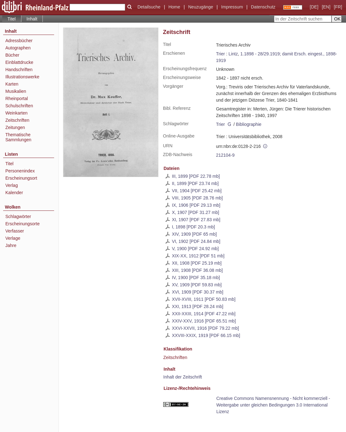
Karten (11, 84)
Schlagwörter (18, 216)
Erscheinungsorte (22, 223)
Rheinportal (16, 98)
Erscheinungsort (21, 178)
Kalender (14, 192)
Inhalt (31, 18)
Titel (9, 163)
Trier (220, 53)
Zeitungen (15, 127)
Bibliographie (248, 124)
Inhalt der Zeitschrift (182, 376)
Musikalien (15, 91)
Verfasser (14, 230)
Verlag (11, 185)
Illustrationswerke (22, 76)
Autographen (18, 47)
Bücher (12, 55)
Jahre (10, 245)
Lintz (233, 53)
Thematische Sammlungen (18, 137)
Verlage (12, 238)
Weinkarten (16, 112)
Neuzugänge (200, 6)
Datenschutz (263, 6)
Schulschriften (19, 105)
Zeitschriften (175, 357)
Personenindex (20, 170)
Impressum (232, 6)
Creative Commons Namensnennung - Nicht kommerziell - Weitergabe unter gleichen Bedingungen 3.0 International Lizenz (273, 405)
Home (174, 6)
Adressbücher (18, 40)
